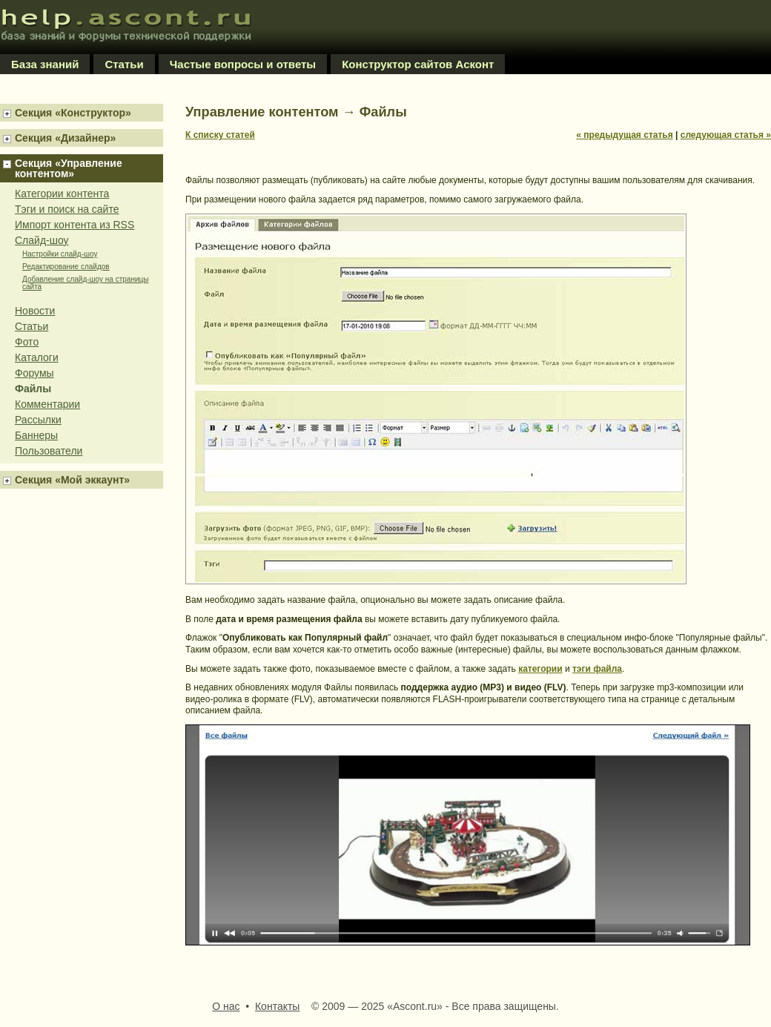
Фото (27, 342)
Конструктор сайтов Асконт (418, 64)
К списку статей (220, 135)
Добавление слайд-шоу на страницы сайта (85, 283)
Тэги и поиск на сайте (67, 209)
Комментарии (47, 404)
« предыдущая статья (624, 135)
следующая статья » (726, 135)
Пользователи (48, 451)
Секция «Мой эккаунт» (72, 480)
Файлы (33, 388)
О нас (225, 1006)
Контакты (277, 1006)
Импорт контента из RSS (74, 224)
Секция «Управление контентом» (68, 168)
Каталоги (37, 357)
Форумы (34, 373)
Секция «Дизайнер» (65, 138)
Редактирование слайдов (66, 267)
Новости (35, 311)
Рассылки (38, 420)
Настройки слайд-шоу (59, 254)
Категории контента (62, 193)
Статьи (124, 64)
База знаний (45, 64)
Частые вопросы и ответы (243, 64)
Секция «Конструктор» (73, 113)
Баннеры (36, 435)
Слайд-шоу (42, 240)
